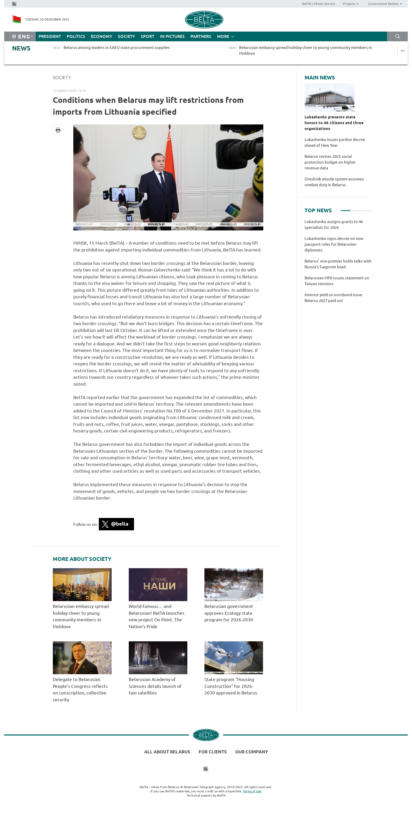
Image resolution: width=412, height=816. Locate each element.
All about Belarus (167, 751)
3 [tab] (367, 208)
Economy (101, 36)
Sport (147, 36)
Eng (24, 36)
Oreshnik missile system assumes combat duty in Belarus (334, 182)
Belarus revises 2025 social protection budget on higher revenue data (330, 162)
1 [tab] (346, 208)
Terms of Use (252, 791)
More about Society (82, 559)
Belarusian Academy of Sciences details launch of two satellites (155, 686)
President (50, 36)
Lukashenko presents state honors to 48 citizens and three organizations (334, 123)
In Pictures (172, 36)
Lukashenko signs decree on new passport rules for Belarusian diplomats (334, 244)
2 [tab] (356, 208)
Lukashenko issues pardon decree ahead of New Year (335, 142)
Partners (200, 36)
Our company (251, 751)
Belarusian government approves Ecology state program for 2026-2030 (228, 613)
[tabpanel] (338, 264)
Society (126, 36)
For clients (213, 751)
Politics (76, 36)
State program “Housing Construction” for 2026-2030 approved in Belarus (231, 686)
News (21, 48)
